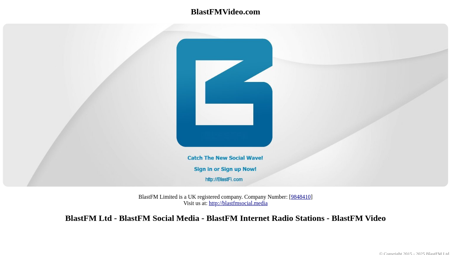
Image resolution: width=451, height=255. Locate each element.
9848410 (301, 197)
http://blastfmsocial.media (238, 203)
